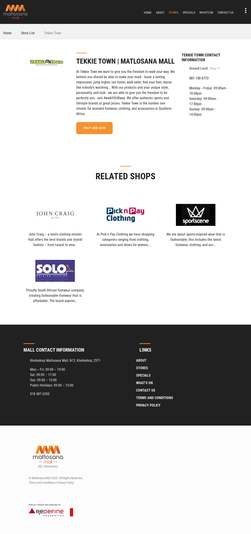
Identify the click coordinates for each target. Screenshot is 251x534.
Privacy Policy (148, 405)
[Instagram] (40, 493)
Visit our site (95, 128)
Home (148, 12)
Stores (173, 12)
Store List (28, 33)
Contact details (243, 11)
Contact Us (225, 12)
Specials (189, 12)
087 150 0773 (199, 78)
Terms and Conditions (154, 398)
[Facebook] (172, 127)
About (160, 12)
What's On (206, 12)
